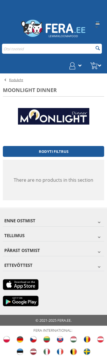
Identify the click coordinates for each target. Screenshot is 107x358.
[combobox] (52, 49)
